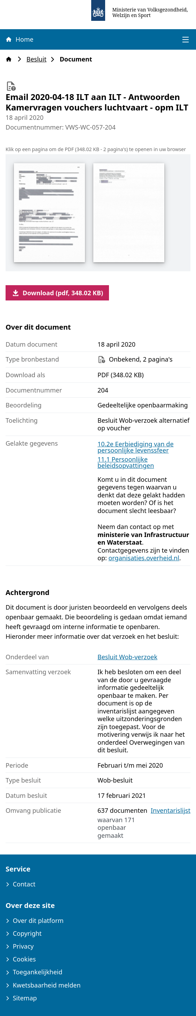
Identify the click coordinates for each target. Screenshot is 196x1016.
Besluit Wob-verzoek (127, 657)
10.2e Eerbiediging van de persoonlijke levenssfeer (135, 447)
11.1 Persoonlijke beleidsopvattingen (125, 462)
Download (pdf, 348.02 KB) (57, 293)
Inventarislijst (170, 811)
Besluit (38, 59)
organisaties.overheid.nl (143, 558)
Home (19, 39)
